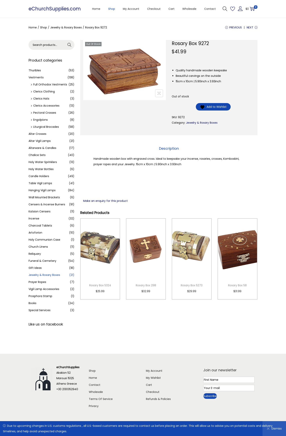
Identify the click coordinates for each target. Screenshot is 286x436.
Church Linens (38, 247)
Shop (43, 27)
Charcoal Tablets (40, 226)
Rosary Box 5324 (100, 285)
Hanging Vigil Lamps (42, 190)
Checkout (152, 392)
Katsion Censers (39, 211)
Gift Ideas (35, 268)
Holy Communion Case (44, 240)
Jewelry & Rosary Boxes (66, 27)
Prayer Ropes (37, 282)
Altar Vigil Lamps (40, 141)
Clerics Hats (41, 99)
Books (32, 303)
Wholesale (96, 392)
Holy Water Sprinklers (43, 162)
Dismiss (274, 429)
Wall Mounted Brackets (44, 197)
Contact (94, 385)
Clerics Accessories (46, 106)
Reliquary (35, 254)
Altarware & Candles (42, 148)
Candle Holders (39, 176)
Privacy (94, 406)
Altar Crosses (37, 134)
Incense (34, 218)
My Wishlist (153, 378)
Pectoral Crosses (44, 113)
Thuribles (35, 70)
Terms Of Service (101, 399)
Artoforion (35, 233)
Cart (149, 385)
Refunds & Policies (158, 399)
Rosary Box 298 (146, 285)
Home (33, 27)
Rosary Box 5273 (191, 285)
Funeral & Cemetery (42, 261)
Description (169, 148)
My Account (154, 371)
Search (69, 45)
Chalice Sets (37, 155)
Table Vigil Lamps (40, 183)
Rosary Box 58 (237, 285)
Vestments (36, 77)
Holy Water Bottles (41, 169)
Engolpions (40, 120)
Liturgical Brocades (46, 127)
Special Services (39, 310)
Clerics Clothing (44, 91)
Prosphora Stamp (40, 296)
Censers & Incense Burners (47, 204)
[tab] (169, 148)
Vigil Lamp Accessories (44, 289)
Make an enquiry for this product (105, 201)
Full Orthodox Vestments (50, 84)
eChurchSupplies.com (55, 8)
